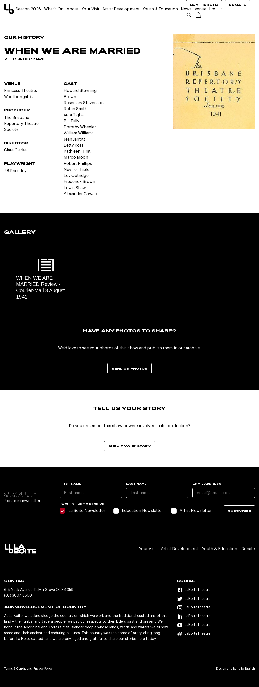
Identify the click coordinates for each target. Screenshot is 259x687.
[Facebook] (215, 590)
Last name (136, 483)
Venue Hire (205, 9)
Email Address (206, 483)
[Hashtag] (215, 633)
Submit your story (129, 446)
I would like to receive (82, 504)
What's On (53, 9)
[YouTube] (215, 625)
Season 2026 (28, 9)
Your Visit (90, 9)
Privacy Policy (43, 668)
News (186, 9)
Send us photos (129, 368)
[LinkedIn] (215, 616)
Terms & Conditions (18, 668)
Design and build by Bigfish (235, 668)
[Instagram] (215, 607)
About (73, 9)
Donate (237, 4)
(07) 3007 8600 (18, 595)
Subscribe (239, 510)
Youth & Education (160, 9)
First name (70, 483)
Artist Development (121, 9)
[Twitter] (215, 598)
